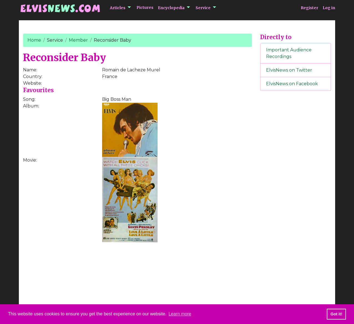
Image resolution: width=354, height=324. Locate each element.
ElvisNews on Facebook (292, 83)
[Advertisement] (296, 187)
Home (34, 40)
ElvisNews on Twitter (289, 70)
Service (203, 7)
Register (309, 7)
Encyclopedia (171, 7)
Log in (329, 7)
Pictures (144, 7)
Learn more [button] (179, 314)
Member (78, 40)
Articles (117, 7)
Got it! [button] (336, 314)
